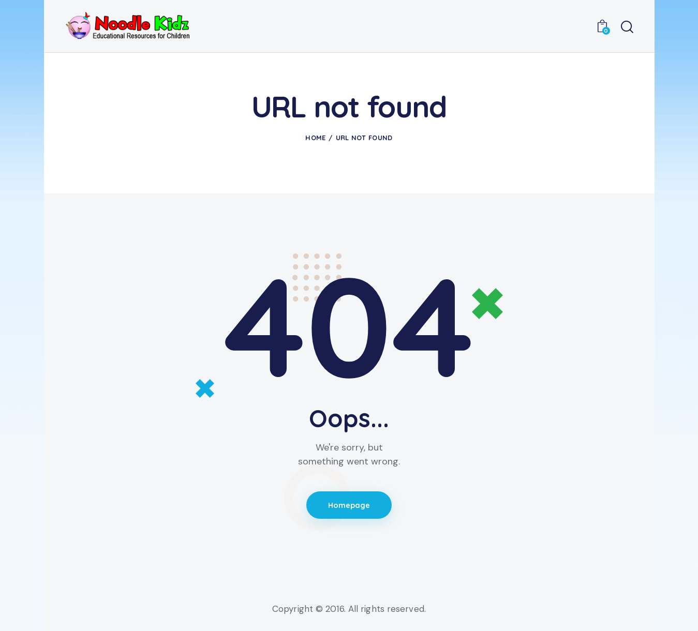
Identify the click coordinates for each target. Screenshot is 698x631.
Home (315, 137)
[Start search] (627, 27)
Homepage (349, 505)
